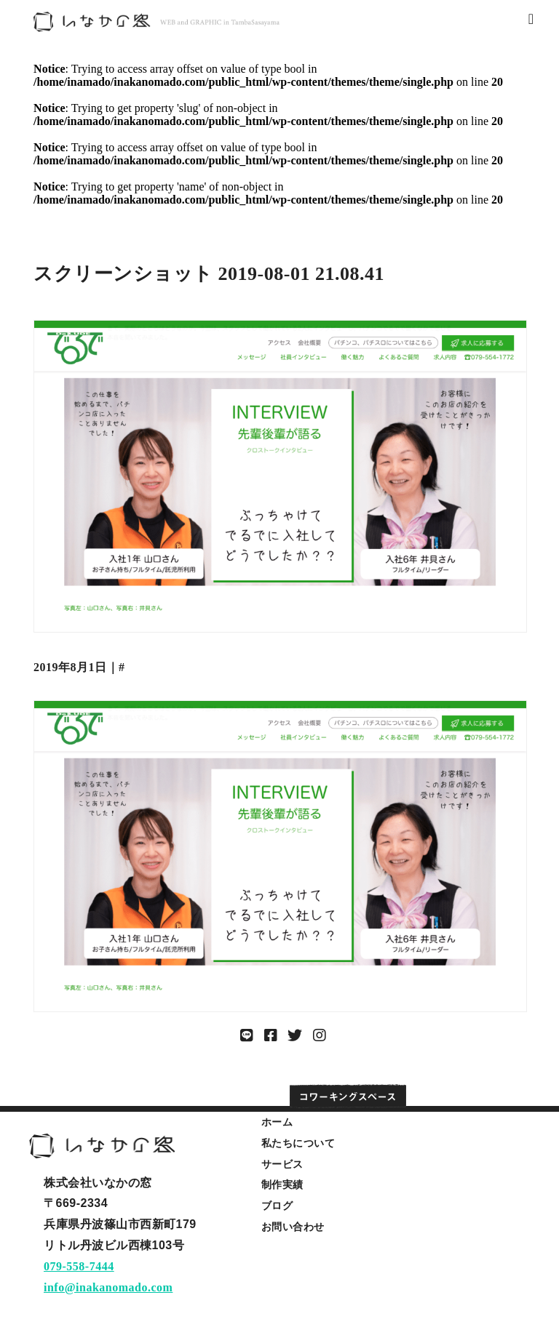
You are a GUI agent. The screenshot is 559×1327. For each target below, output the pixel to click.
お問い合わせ (293, 1226)
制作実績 (282, 1184)
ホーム (277, 1122)
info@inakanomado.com (108, 1287)
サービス (282, 1164)
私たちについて (298, 1143)
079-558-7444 (79, 1266)
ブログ (277, 1205)
